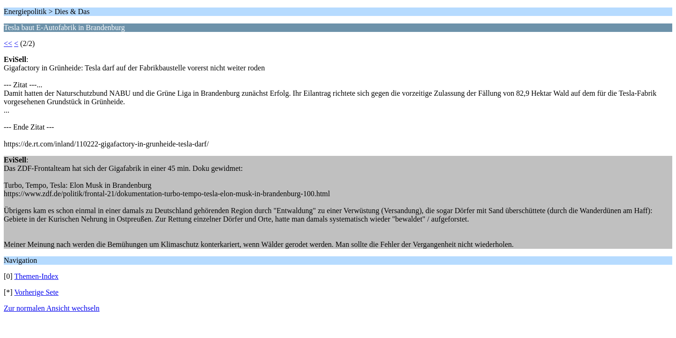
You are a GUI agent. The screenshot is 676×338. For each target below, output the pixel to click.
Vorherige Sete (36, 292)
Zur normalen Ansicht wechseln (52, 308)
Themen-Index (36, 276)
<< (8, 43)
